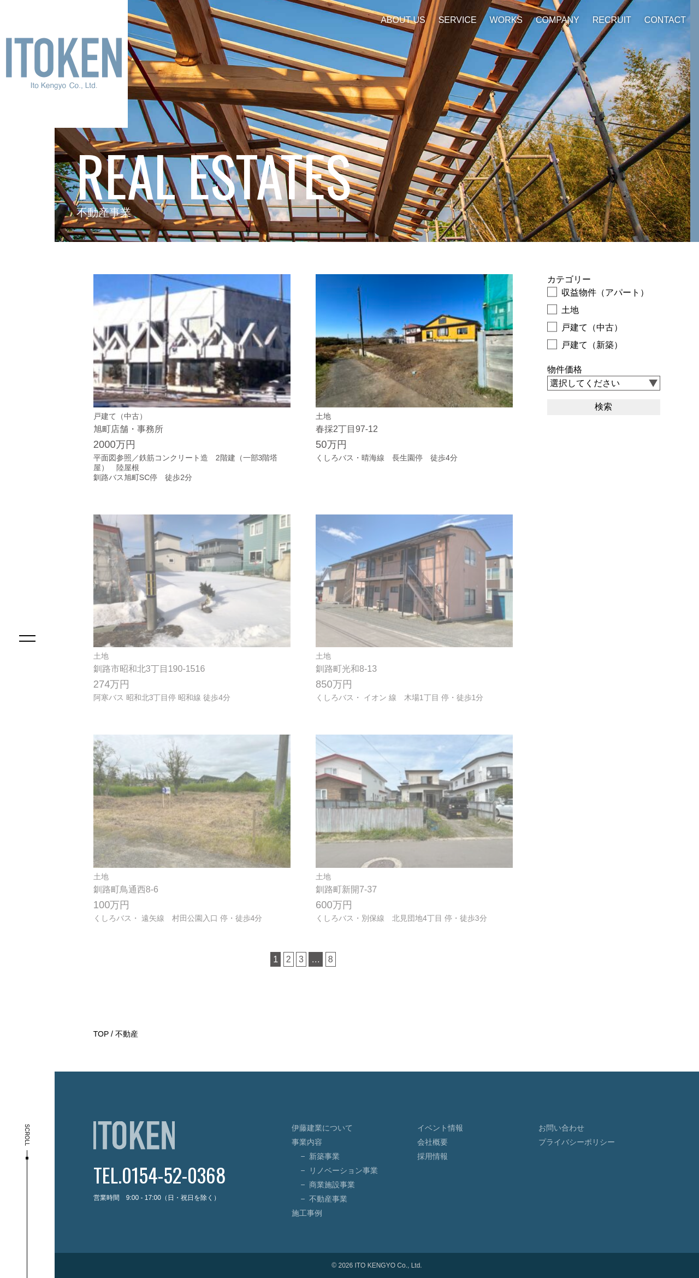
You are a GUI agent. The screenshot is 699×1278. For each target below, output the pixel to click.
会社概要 (432, 1142)
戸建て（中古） (585, 327)
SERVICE (458, 20)
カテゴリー (569, 279)
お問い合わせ (561, 1127)
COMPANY (557, 20)
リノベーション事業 (343, 1170)
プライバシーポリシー (576, 1142)
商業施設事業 (332, 1184)
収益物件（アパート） (598, 292)
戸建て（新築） (585, 344)
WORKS (506, 20)
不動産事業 (328, 1198)
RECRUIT (612, 20)
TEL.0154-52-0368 (159, 1174)
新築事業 (324, 1156)
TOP (101, 1034)
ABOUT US (403, 20)
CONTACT (665, 20)
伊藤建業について (322, 1127)
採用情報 (432, 1156)
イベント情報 (440, 1127)
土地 (563, 309)
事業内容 (307, 1142)
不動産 (126, 1034)
